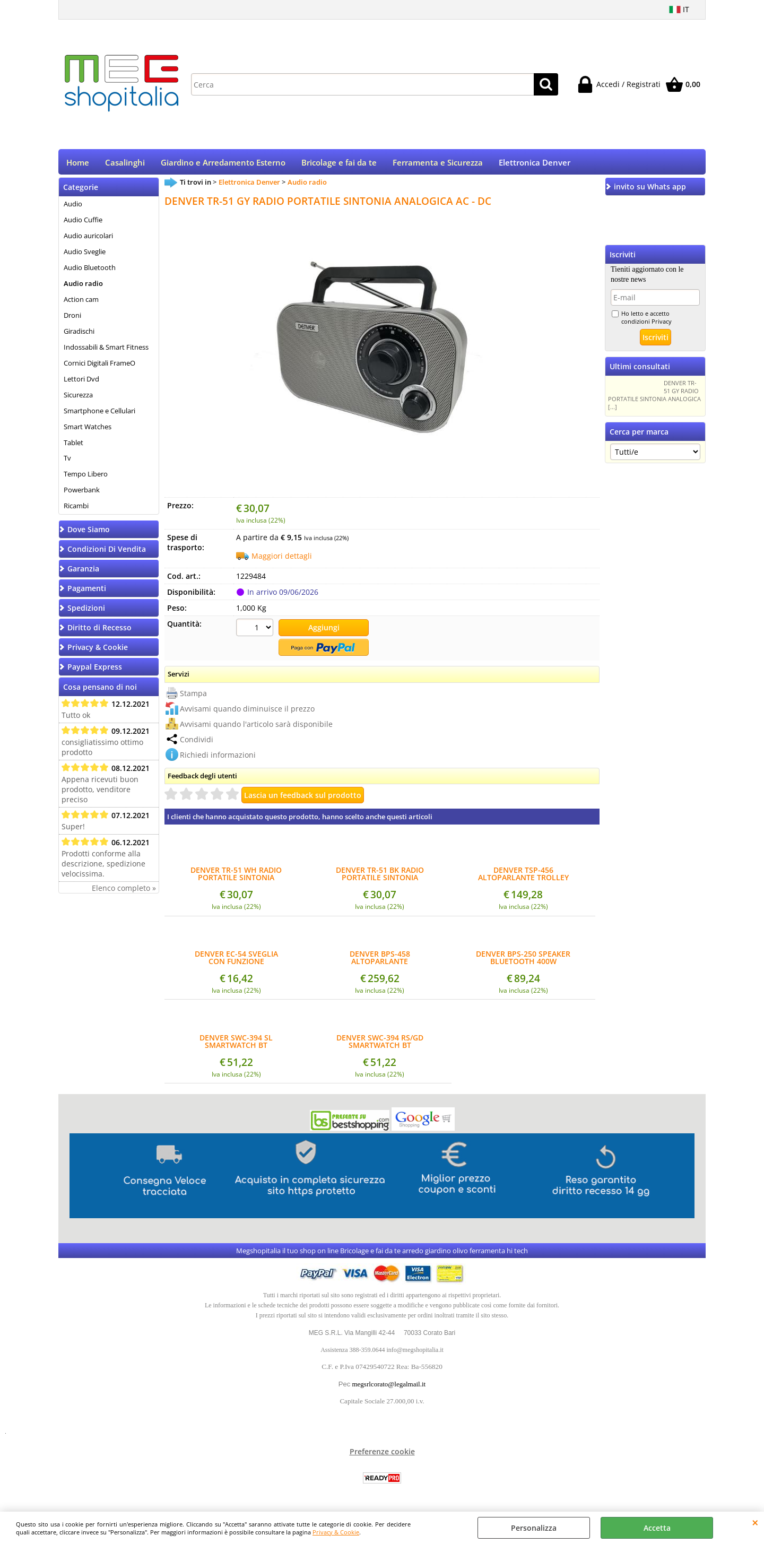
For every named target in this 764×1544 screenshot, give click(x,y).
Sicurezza (78, 398)
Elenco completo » (124, 892)
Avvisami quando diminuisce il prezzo (247, 711)
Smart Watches (87, 430)
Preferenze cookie (382, 1454)
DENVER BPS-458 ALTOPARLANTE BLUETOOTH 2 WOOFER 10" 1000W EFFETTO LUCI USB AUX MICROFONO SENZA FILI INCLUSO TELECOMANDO (379, 960)
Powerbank (82, 493)
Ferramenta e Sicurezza (438, 164)
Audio (73, 207)
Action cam (81, 303)
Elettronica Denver (534, 164)
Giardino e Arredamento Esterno (223, 164)
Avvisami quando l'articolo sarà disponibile (256, 726)
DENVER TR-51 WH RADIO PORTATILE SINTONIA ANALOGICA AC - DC (236, 876)
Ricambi (76, 509)
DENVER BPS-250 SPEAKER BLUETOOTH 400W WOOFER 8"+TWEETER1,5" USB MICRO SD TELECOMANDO (523, 960)
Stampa (193, 695)
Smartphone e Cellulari (99, 414)
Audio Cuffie (83, 223)
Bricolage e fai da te (339, 164)
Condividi (196, 741)
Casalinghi (125, 164)
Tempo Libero (86, 477)
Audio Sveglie (85, 255)
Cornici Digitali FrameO (99, 366)
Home (77, 164)
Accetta (657, 1528)
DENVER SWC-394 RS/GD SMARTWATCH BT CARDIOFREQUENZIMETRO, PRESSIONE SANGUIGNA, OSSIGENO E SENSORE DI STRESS (380, 1043)
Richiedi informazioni (218, 757)
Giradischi (79, 335)
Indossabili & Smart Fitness (106, 350)
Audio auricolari (88, 239)
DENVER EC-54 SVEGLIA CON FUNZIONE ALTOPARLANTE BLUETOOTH (236, 960)
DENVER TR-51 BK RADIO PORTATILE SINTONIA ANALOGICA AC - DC (380, 876)
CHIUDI (755, 1522)
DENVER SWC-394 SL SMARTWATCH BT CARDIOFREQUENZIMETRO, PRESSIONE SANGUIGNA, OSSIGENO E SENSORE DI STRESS (236, 1043)
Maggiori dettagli (281, 559)
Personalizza (534, 1528)
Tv (67, 461)
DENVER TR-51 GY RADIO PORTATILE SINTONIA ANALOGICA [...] (654, 398)
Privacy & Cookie (335, 1532)
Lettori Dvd (81, 382)
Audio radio (83, 287)
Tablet (73, 445)
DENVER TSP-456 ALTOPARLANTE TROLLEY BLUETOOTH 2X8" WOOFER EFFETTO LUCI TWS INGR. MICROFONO (523, 876)
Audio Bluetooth (90, 271)
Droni (72, 319)
